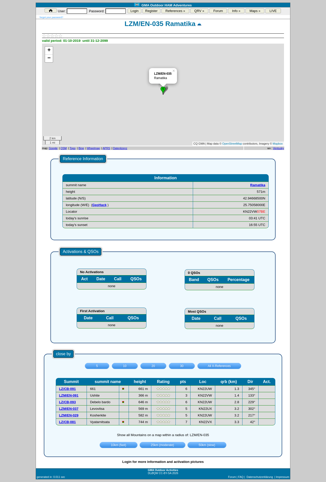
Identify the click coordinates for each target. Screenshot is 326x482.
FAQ (240, 476)
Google (53, 148)
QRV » (199, 11)
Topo (72, 148)
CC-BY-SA (165, 473)
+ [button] (49, 50)
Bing (81, 148)
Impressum (282, 476)
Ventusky (278, 148)
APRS (106, 148)
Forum (218, 11)
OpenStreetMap (232, 143)
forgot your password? (51, 17)
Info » (236, 11)
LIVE (273, 11)
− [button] (49, 58)
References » (175, 11)
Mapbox (278, 143)
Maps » (255, 11)
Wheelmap (93, 148)
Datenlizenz (120, 148)
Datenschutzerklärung (260, 476)
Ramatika (257, 185)
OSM (64, 148)
